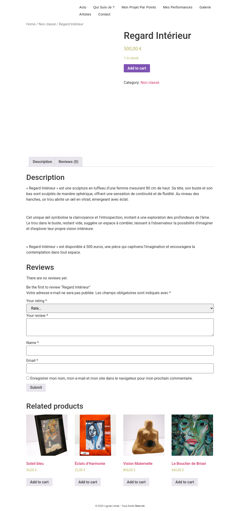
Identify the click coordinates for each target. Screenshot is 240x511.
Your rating (36, 301)
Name (32, 343)
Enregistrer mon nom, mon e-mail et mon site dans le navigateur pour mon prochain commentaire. (111, 378)
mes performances (177, 7)
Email (32, 361)
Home (31, 24)
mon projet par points (139, 7)
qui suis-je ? (104, 7)
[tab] (42, 162)
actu (82, 7)
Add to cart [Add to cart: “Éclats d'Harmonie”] (88, 482)
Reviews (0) (68, 161)
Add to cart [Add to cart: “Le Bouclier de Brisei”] (184, 482)
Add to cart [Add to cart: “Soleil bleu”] (39, 482)
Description (42, 161)
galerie (205, 7)
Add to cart (137, 68)
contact (104, 14)
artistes (85, 14)
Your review (37, 316)
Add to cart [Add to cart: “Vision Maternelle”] (136, 482)
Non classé (47, 24)
